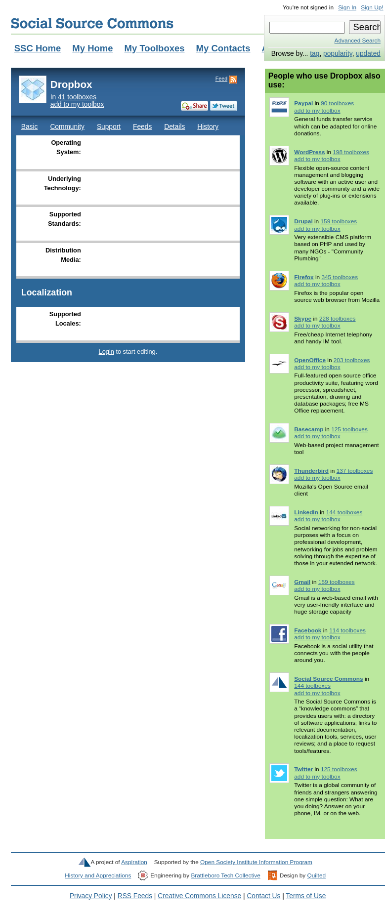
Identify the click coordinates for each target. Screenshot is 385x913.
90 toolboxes (337, 103)
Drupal (303, 221)
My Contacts (223, 48)
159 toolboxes (338, 221)
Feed (221, 79)
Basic (29, 126)
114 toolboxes (347, 630)
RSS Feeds (135, 896)
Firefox (303, 277)
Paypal (303, 103)
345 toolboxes (339, 277)
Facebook (307, 630)
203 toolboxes (352, 360)
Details (174, 126)
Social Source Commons (92, 23)
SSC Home (37, 48)
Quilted (316, 875)
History (207, 126)
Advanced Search (358, 40)
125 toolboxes (349, 429)
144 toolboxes (344, 512)
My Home (92, 48)
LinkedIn (306, 512)
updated (368, 53)
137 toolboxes (355, 470)
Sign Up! (372, 7)
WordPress (309, 152)
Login (106, 351)
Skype (302, 318)
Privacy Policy (91, 896)
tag (314, 53)
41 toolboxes (77, 97)
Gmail (302, 582)
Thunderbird (311, 470)
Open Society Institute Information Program (256, 862)
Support (109, 126)
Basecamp (308, 429)
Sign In (347, 7)
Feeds (142, 126)
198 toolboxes (351, 152)
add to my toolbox (77, 104)
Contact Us (263, 896)
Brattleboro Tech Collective (225, 875)
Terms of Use (306, 896)
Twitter (303, 769)
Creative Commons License (199, 896)
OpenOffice (310, 360)
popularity (337, 53)
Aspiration (134, 862)
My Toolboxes (155, 48)
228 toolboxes (337, 318)
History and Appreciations (98, 875)
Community (67, 126)
